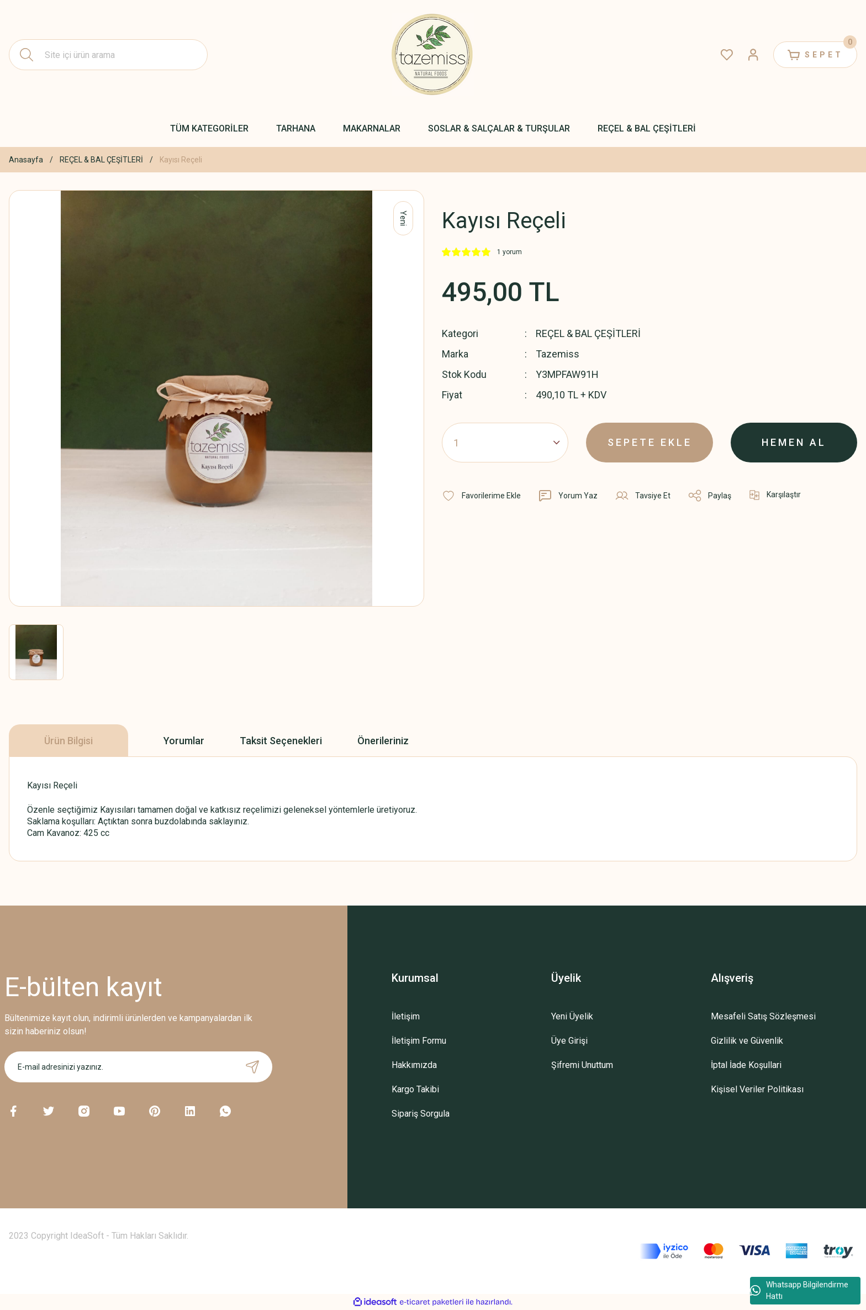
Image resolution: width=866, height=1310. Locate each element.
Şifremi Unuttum (582, 1065)
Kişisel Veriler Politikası (757, 1089)
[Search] (108, 54)
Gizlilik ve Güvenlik (747, 1040)
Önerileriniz (383, 740)
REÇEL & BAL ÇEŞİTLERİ (588, 333)
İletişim (406, 1016)
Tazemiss (557, 354)
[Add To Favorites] (481, 495)
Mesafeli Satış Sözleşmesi (763, 1016)
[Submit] (252, 1066)
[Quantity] (505, 442)
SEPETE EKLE (650, 442)
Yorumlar (183, 740)
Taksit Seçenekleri (281, 740)
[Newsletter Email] (138, 1066)
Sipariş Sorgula (421, 1113)
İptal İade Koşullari (746, 1065)
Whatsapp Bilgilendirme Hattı (799, 1290)
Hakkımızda (414, 1065)
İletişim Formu (419, 1040)
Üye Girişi (569, 1040)
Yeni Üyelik (572, 1016)
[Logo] (433, 54)
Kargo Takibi (415, 1089)
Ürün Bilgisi (68, 740)
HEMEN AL (794, 442)
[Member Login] (753, 54)
